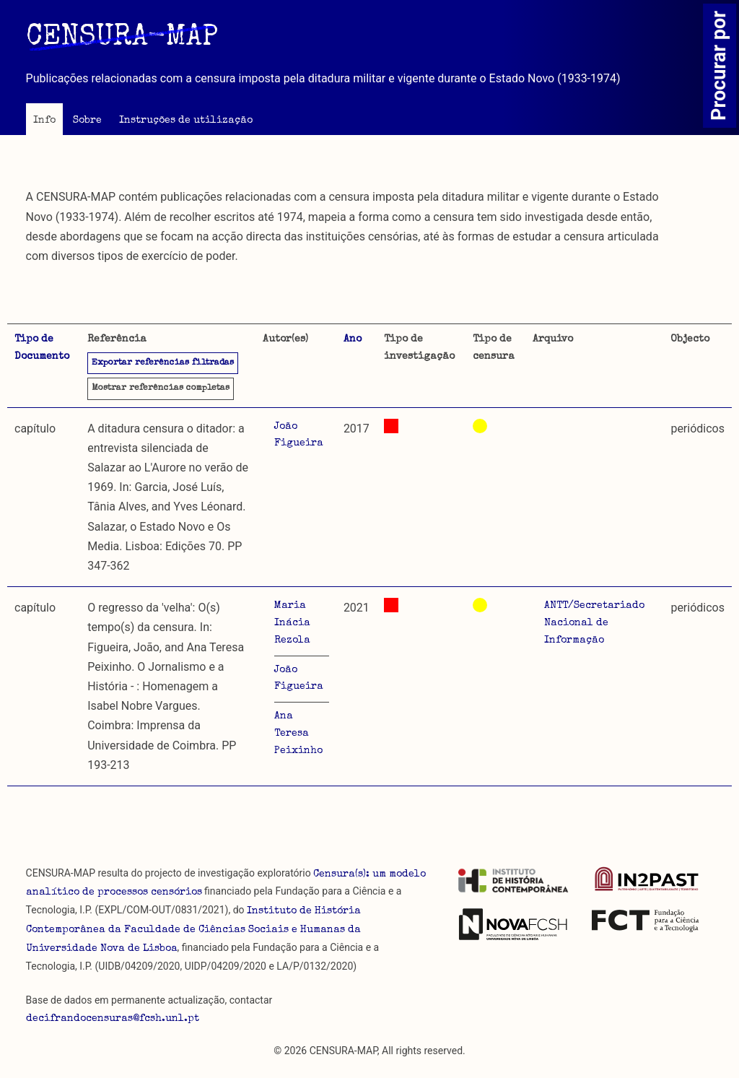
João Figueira (298, 435)
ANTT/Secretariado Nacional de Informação (594, 623)
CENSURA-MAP (122, 38)
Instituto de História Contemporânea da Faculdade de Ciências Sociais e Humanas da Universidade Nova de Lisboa (193, 930)
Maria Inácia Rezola (292, 623)
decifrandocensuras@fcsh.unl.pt (112, 1019)
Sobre (87, 121)
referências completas (160, 388)
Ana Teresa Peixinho (298, 733)
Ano (353, 339)
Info (44, 121)
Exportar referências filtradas (163, 363)
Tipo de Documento (41, 348)
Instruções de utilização (186, 121)
